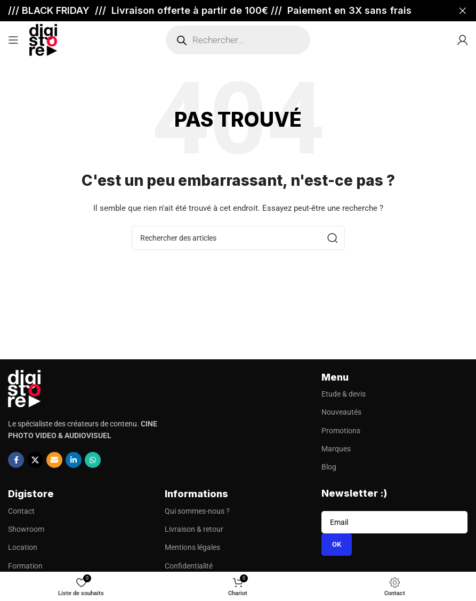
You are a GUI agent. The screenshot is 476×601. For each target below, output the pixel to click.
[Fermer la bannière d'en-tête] (462, 10)
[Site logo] (43, 39)
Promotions (340, 430)
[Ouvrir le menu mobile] (13, 40)
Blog (328, 467)
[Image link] (24, 387)
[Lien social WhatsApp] (93, 460)
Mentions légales (192, 547)
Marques (336, 448)
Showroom (26, 529)
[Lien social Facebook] (16, 460)
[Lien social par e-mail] (54, 460)
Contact (21, 511)
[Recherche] (238, 238)
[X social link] (35, 460)
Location (22, 547)
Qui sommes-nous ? (197, 511)
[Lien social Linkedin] (74, 460)
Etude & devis (343, 394)
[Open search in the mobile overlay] (238, 40)
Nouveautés (341, 412)
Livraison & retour (194, 529)
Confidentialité (189, 566)
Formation (25, 566)
